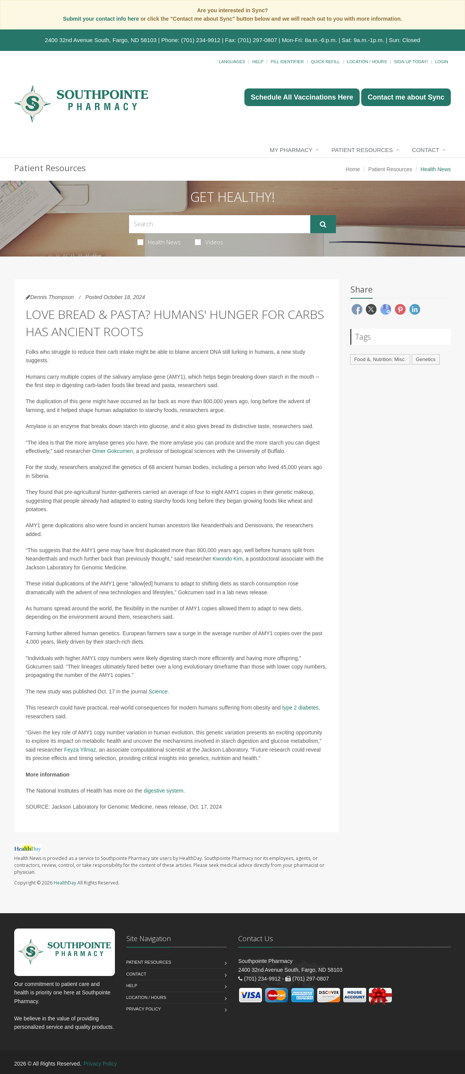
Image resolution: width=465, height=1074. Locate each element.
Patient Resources (362, 150)
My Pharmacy (291, 150)
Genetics (426, 359)
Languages (232, 61)
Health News (159, 242)
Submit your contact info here (101, 19)
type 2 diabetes (300, 708)
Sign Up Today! (411, 61)
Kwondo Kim (228, 559)
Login (441, 61)
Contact (425, 150)
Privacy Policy (143, 1009)
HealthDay (65, 882)
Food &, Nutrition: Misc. (380, 359)
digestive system (163, 791)
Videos (209, 242)
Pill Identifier (286, 61)
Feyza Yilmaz (80, 750)
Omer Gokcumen (112, 451)
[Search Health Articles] (219, 224)
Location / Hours (367, 61)
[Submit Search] (323, 224)
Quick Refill (325, 61)
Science (158, 691)
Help (258, 61)
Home (353, 169)
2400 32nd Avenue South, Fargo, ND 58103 (101, 40)
